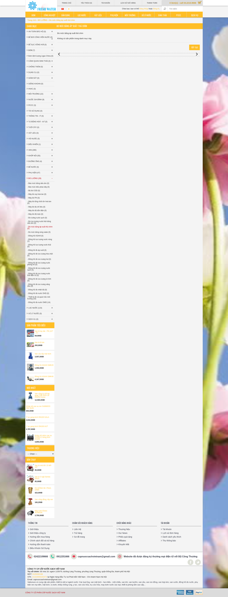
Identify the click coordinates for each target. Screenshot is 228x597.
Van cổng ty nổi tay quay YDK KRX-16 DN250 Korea (42, 395)
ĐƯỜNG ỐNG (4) (40, 161)
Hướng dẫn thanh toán (40, 544)
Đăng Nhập (143, 9)
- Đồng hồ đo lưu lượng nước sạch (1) (38, 269)
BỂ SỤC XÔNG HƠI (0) (40, 44)
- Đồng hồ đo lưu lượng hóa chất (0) (40, 255)
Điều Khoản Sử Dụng (39, 548)
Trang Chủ (66, 3)
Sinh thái (162, 15)
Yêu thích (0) (86, 3)
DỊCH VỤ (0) (40, 319)
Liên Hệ (77, 529)
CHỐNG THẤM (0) (40, 66)
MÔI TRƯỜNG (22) (40, 93)
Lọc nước (82, 15)
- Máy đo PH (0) (33, 198)
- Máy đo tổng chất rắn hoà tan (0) (39, 202)
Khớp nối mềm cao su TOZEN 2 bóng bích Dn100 (43, 437)
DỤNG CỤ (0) (40, 72)
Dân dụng (65, 15)
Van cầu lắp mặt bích (43, 354)
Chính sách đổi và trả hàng (42, 540)
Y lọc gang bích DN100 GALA (37, 417)
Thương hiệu (124, 529)
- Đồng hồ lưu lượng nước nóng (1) (39, 240)
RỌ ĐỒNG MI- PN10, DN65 (43, 489)
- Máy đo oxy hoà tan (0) (36, 194)
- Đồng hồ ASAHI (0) (35, 236)
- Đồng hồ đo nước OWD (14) (38, 302)
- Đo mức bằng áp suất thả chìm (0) (39, 228)
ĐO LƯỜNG (42, 20)
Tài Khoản (105, 3)
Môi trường (130, 15)
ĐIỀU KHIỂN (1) (40, 144)
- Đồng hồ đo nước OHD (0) (38, 293)
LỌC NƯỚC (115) (40, 307)
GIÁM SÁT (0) (40, 78)
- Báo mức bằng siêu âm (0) (38, 183)
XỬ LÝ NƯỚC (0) (40, 313)
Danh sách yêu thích (172, 537)
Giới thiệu (34, 529)
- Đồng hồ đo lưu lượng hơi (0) (39, 259)
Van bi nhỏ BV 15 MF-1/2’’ (43, 466)
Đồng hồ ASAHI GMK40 (44, 376)
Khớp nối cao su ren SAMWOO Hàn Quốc (38, 407)
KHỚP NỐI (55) (40, 155)
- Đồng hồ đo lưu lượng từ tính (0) (39, 280)
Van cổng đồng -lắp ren (44, 499)
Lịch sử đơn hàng (171, 533)
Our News (122, 533)
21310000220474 (39, 577)
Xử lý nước (146, 15)
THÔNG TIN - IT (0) (40, 116)
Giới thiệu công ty (38, 533)
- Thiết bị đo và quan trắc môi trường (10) (38, 298)
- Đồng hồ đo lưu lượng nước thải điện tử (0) (38, 274)
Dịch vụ (194, 15)
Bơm (33, 15)
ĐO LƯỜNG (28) (40, 178)
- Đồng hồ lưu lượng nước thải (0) (39, 246)
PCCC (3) (40, 105)
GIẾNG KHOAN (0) (35, 84)
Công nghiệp (49, 15)
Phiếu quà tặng (125, 537)
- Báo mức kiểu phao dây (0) (38, 187)
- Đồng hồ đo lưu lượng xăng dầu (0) (38, 285)
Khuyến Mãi (123, 544)
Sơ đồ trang (79, 537)
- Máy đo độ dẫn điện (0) (37, 210)
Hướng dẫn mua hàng (40, 537)
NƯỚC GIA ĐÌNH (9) (40, 99)
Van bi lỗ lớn (39, 342)
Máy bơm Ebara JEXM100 (41, 511)
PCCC (178, 15)
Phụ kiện (114, 15)
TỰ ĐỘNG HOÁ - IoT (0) (40, 121)
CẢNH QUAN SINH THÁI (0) (40, 61)
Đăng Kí (156, 9)
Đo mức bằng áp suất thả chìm (62, 20)
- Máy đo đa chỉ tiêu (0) (36, 207)
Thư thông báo (169, 540)
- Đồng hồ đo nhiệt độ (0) (37, 290)
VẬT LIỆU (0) (40, 133)
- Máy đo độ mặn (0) (35, 214)
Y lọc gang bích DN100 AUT (37, 426)
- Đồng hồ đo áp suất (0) (36, 250)
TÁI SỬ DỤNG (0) (35, 111)
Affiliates (122, 540)
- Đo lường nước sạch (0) (37, 218)
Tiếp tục (194, 47)
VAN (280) (40, 150)
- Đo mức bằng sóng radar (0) (38, 232)
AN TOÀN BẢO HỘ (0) (40, 31)
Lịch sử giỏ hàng (128, 3)
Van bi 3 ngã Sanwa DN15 (42, 477)
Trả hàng (78, 533)
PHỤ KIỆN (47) (40, 172)
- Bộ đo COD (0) (33, 191)
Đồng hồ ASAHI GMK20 (44, 365)
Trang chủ (31, 20)
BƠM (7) (40, 50)
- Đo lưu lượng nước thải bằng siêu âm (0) (39, 222)
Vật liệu (98, 15)
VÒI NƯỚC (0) (40, 138)
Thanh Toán (152, 3)
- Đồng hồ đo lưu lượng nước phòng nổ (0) (38, 264)
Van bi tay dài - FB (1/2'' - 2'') (44, 332)
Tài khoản (167, 529)
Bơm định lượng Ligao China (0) (40, 56)
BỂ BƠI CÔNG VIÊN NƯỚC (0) (40, 38)
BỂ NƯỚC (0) (40, 167)
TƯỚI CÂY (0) (40, 127)
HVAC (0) (32, 89)
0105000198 (37, 574)
